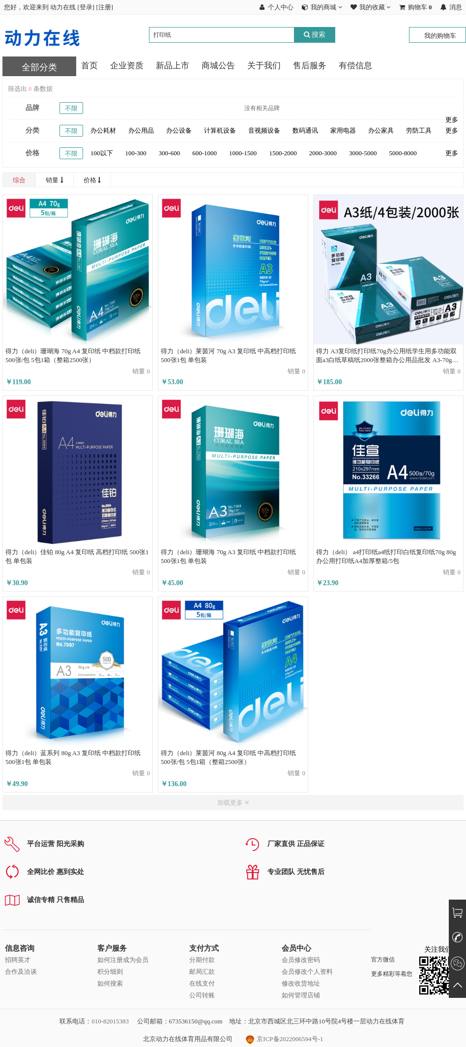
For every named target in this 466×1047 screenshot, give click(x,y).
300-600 (169, 153)
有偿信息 (355, 65)
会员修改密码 (301, 959)
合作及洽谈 (21, 971)
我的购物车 (440, 35)
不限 (71, 108)
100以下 (101, 153)
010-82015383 (110, 1021)
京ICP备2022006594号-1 (284, 1039)
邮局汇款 (202, 971)
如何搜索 (110, 983)
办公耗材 (103, 130)
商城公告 (218, 65)
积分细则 (110, 971)
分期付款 (202, 959)
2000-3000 (323, 153)
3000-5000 (363, 153)
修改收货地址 (301, 983)
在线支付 (202, 983)
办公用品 (141, 130)
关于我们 (264, 65)
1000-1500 (243, 153)
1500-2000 (282, 153)
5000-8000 (402, 153)
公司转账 (202, 995)
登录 (86, 7)
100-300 (135, 153)
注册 (104, 7)
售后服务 (309, 65)
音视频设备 (264, 130)
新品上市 (172, 65)
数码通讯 (305, 130)
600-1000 (204, 153)
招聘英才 (17, 959)
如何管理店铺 (301, 995)
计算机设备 (220, 130)
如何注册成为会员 (122, 959)
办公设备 (179, 130)
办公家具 (381, 130)
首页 (89, 65)
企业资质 (127, 65)
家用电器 (343, 130)
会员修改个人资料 (307, 971)
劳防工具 (419, 130)
